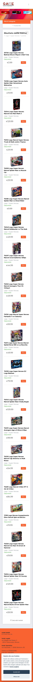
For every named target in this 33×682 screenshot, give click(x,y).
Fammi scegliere (14, 666)
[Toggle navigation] (28, 4)
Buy (23, 62)
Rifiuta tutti (17, 676)
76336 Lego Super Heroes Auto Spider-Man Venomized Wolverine (16, 83)
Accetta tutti (16, 672)
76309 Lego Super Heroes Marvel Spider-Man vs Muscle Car (15, 170)
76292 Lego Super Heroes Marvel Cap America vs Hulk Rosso (14, 458)
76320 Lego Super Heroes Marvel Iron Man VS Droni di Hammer (14, 546)
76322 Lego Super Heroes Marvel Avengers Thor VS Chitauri (14, 286)
